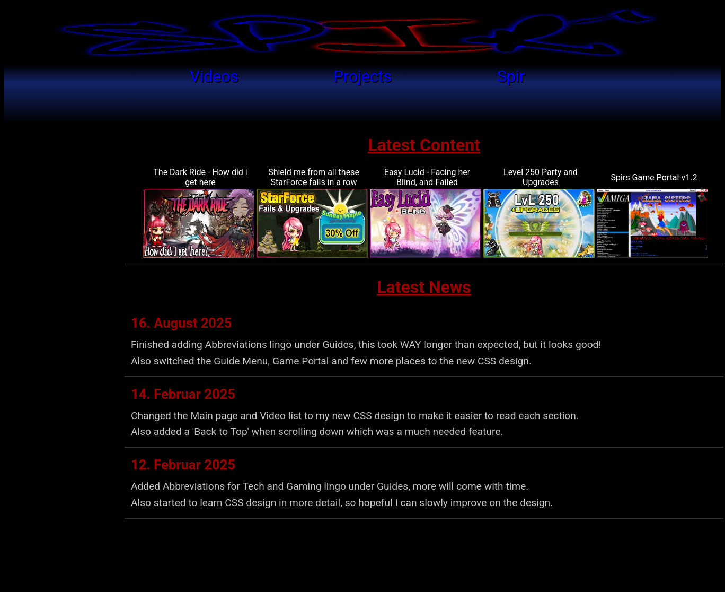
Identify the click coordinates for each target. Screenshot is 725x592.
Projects (362, 76)
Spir (511, 76)
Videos (214, 76)
